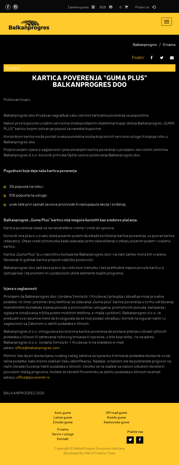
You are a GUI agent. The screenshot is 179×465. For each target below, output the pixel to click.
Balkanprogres (145, 44)
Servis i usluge (63, 434)
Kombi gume (116, 417)
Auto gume (63, 413)
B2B (106, 7)
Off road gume (116, 413)
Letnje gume (63, 417)
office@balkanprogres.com (37, 348)
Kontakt (63, 439)
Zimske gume (63, 422)
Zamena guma (81, 7)
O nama (169, 44)
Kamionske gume (116, 422)
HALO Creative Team (100, 453)
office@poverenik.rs (33, 377)
